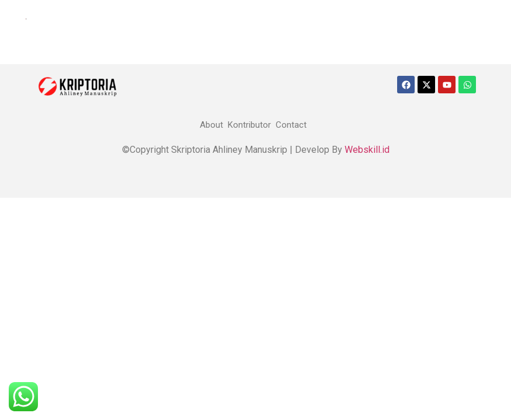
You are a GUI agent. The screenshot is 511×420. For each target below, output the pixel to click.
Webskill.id (367, 149)
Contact (291, 124)
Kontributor (249, 124)
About (211, 124)
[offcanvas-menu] (16, 19)
